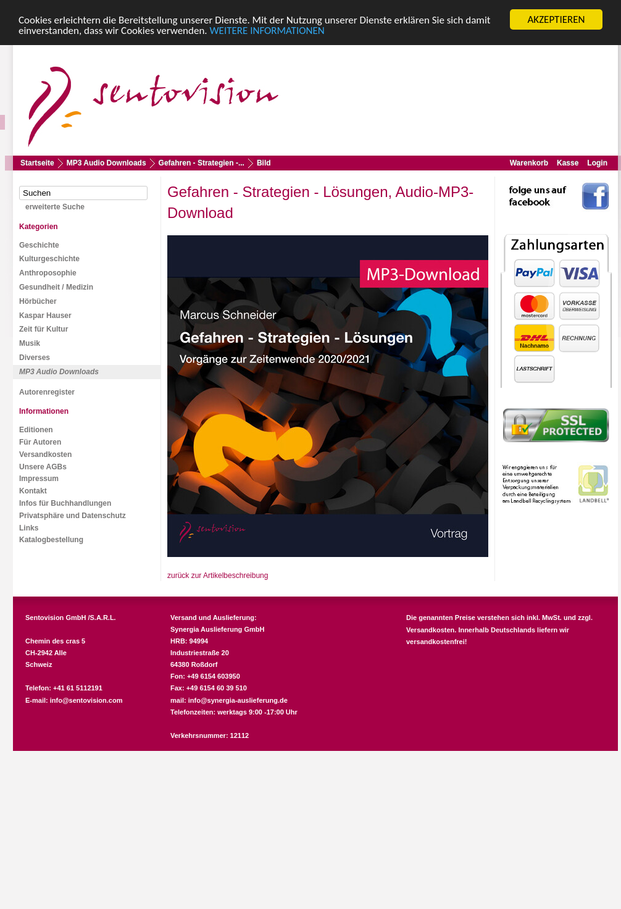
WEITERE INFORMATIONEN (267, 30)
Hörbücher (38, 301)
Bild (264, 163)
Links (28, 528)
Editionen (36, 429)
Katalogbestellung (51, 539)
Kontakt (33, 491)
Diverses (34, 357)
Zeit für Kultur (43, 329)
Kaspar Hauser (45, 315)
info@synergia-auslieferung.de (238, 700)
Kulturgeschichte (49, 258)
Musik (29, 343)
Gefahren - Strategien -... (201, 163)
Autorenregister (47, 392)
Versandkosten (45, 454)
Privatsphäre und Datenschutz (72, 515)
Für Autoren (40, 442)
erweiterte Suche (55, 207)
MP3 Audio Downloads (106, 163)
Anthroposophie (48, 273)
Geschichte (39, 245)
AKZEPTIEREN (556, 19)
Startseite (37, 163)
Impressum (39, 478)
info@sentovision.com (86, 700)
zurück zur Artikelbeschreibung (217, 575)
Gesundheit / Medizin (56, 287)
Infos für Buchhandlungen (65, 503)
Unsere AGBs (43, 467)
